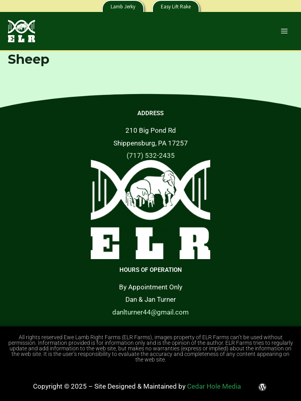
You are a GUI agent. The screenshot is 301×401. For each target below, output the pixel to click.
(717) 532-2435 (151, 155)
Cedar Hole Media (214, 386)
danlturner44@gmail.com (150, 312)
